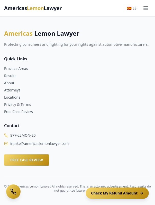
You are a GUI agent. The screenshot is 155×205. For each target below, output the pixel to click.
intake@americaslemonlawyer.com (39, 143)
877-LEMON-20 (22, 135)
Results (10, 75)
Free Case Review (18, 111)
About (9, 82)
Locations (12, 97)
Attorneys (12, 90)
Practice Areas (16, 68)
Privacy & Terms (17, 104)
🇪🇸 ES (131, 8)
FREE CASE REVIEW (26, 159)
